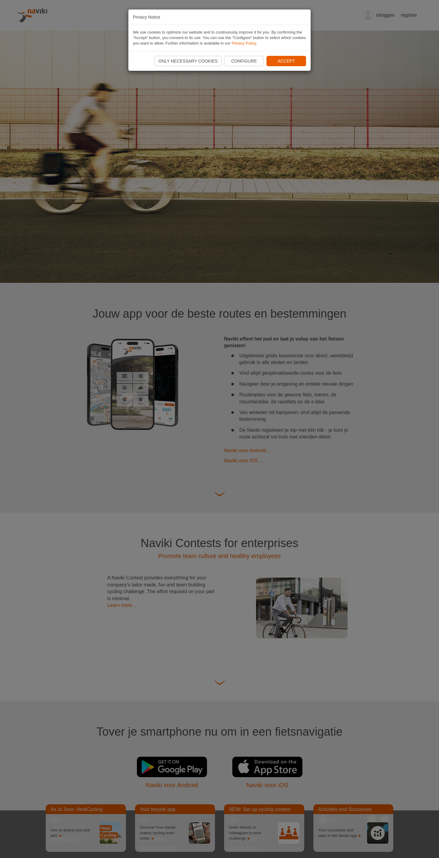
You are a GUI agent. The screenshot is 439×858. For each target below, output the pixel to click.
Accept (286, 61)
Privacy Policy (244, 43)
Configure (244, 61)
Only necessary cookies (187, 61)
